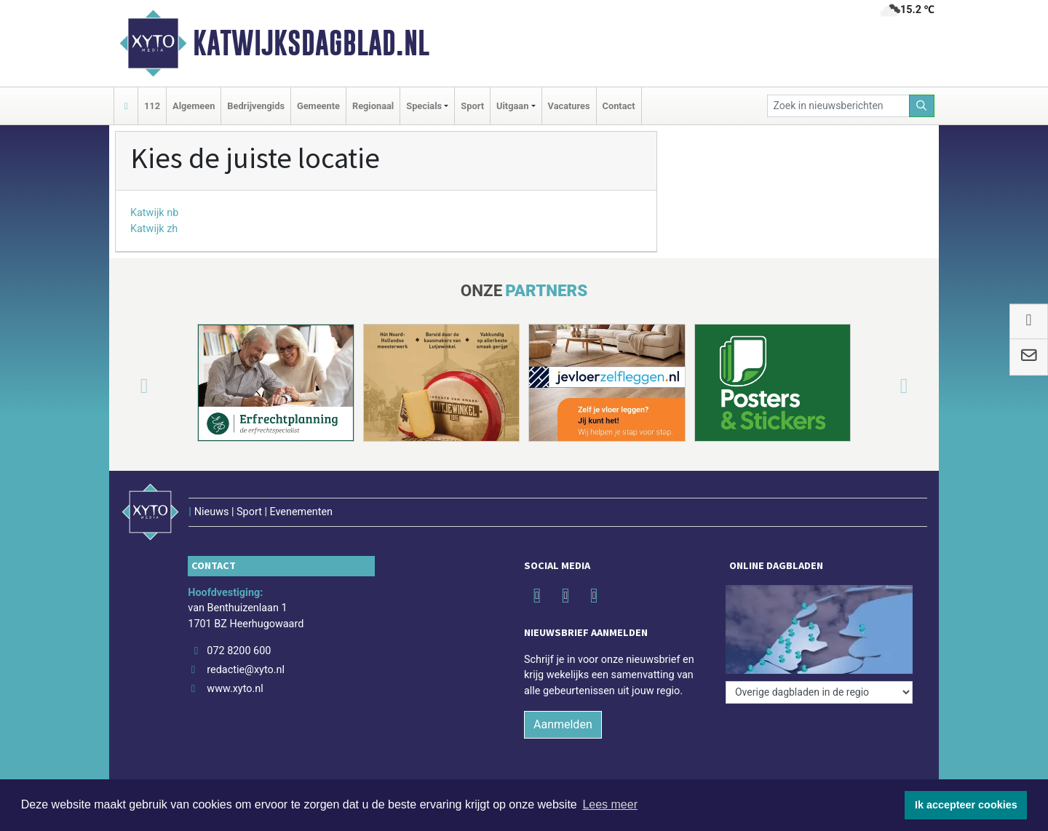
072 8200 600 (239, 651)
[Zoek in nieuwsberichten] (838, 106)
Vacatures (569, 105)
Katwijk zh (154, 229)
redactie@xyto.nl (246, 670)
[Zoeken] (922, 106)
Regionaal (373, 105)
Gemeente (318, 105)
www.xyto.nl (235, 689)
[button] (126, 385)
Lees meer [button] (610, 804)
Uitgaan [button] (512, 105)
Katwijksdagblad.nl (311, 43)
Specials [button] (424, 105)
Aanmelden (562, 724)
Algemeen (193, 105)
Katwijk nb (154, 213)
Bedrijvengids (256, 105)
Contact (619, 105)
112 (152, 105)
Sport (472, 105)
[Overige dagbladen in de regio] (819, 692)
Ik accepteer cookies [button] (966, 805)
